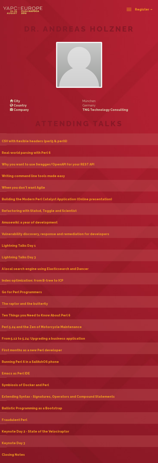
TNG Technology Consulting (105, 110)
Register (144, 9)
